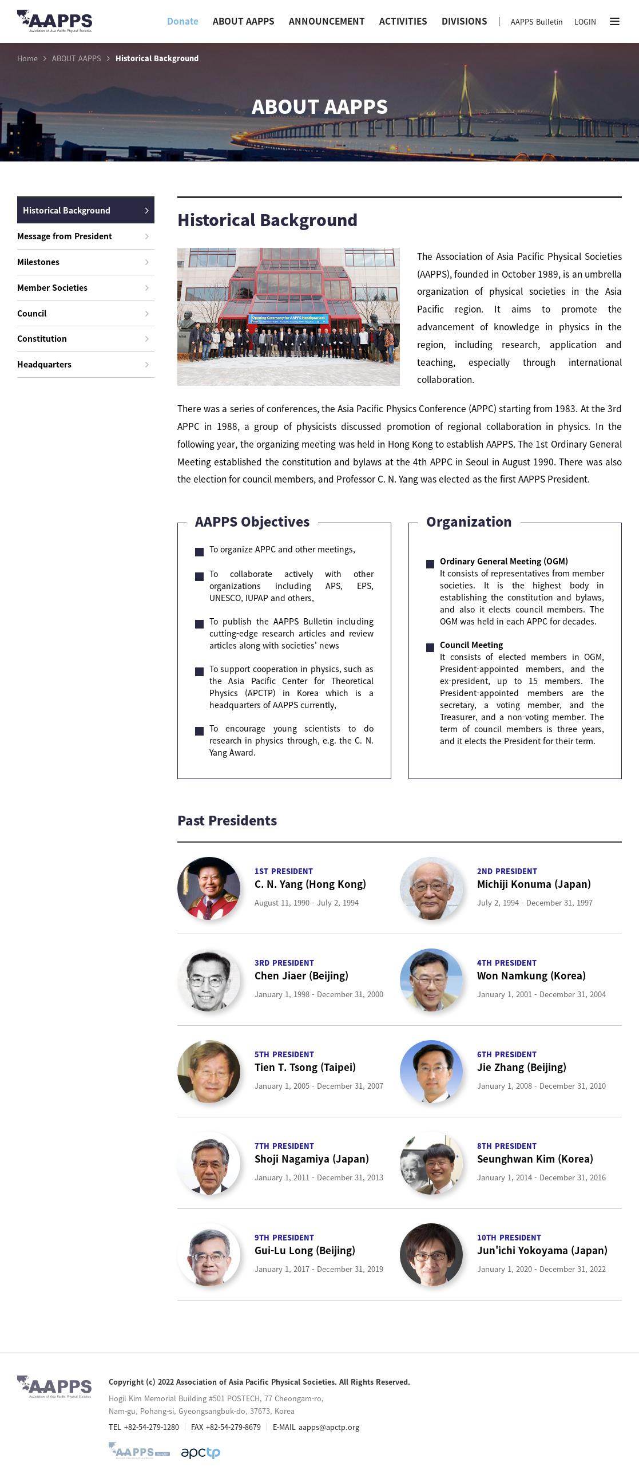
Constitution (83, 338)
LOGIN (585, 21)
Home (27, 58)
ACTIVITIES (403, 20)
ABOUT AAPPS (244, 20)
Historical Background (86, 210)
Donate (183, 20)
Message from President (83, 236)
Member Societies (83, 287)
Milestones (83, 261)
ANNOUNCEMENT (327, 20)
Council (83, 313)
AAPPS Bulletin (537, 21)
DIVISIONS (464, 20)
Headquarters (83, 364)
